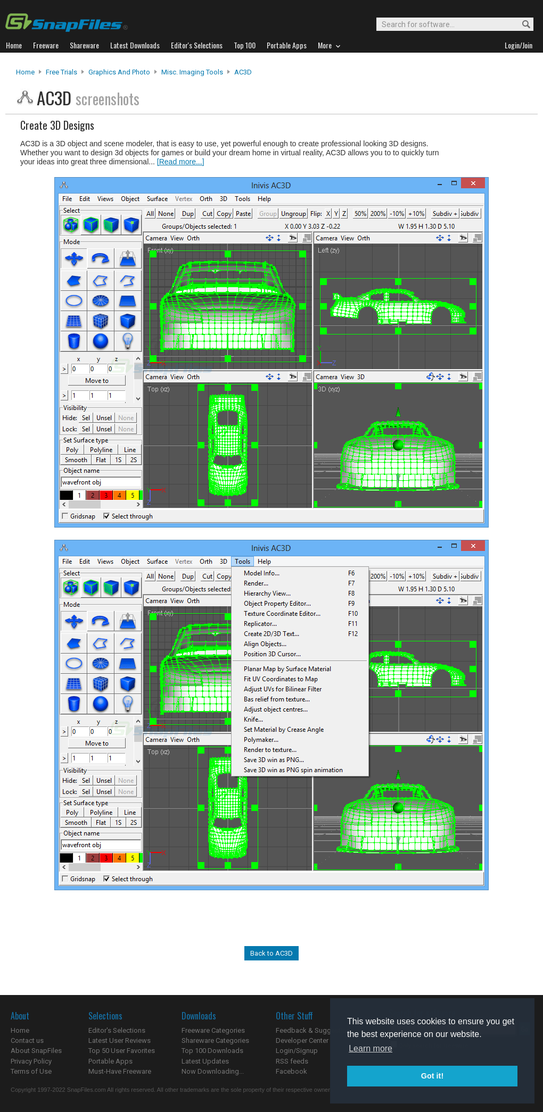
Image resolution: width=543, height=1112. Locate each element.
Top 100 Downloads (212, 1051)
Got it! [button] (432, 1076)
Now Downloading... (213, 1071)
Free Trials (61, 72)
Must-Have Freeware (119, 1071)
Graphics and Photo (119, 72)
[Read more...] (180, 161)
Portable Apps (110, 1061)
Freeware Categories (213, 1030)
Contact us (27, 1040)
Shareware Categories (215, 1040)
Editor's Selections (116, 1030)
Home (25, 72)
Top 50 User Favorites (121, 1051)
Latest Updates (205, 1061)
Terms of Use (31, 1071)
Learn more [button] (370, 1048)
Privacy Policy (31, 1061)
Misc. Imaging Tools (192, 72)
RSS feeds (292, 1061)
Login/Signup (297, 1051)
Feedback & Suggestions (315, 1030)
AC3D (243, 72)
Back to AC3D (271, 953)
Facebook (291, 1071)
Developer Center (302, 1040)
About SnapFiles (36, 1051)
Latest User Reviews (119, 1040)
